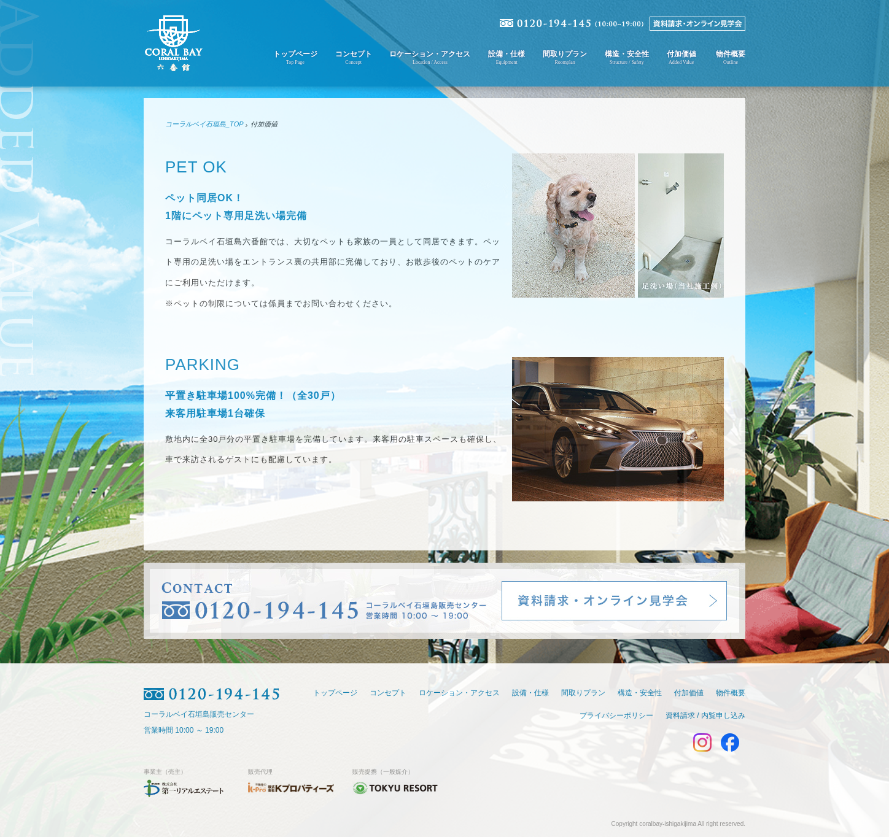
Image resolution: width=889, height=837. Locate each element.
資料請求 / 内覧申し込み (705, 715)
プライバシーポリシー (616, 715)
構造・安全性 (627, 57)
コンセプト (353, 57)
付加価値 (681, 57)
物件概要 (730, 57)
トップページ (295, 57)
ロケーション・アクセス (429, 57)
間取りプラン (565, 57)
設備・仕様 (506, 57)
